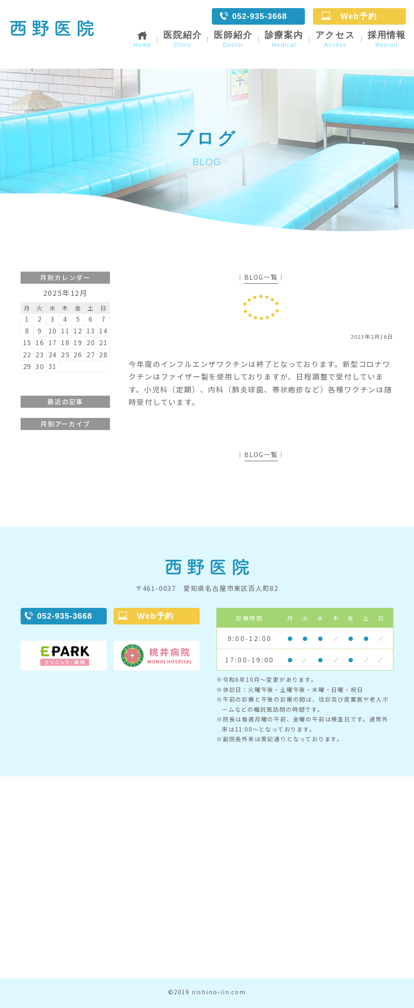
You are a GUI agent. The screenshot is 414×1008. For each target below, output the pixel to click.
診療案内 (283, 39)
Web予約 (349, 16)
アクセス (335, 39)
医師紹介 (233, 39)
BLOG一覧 (261, 277)
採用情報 (387, 39)
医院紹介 (182, 39)
